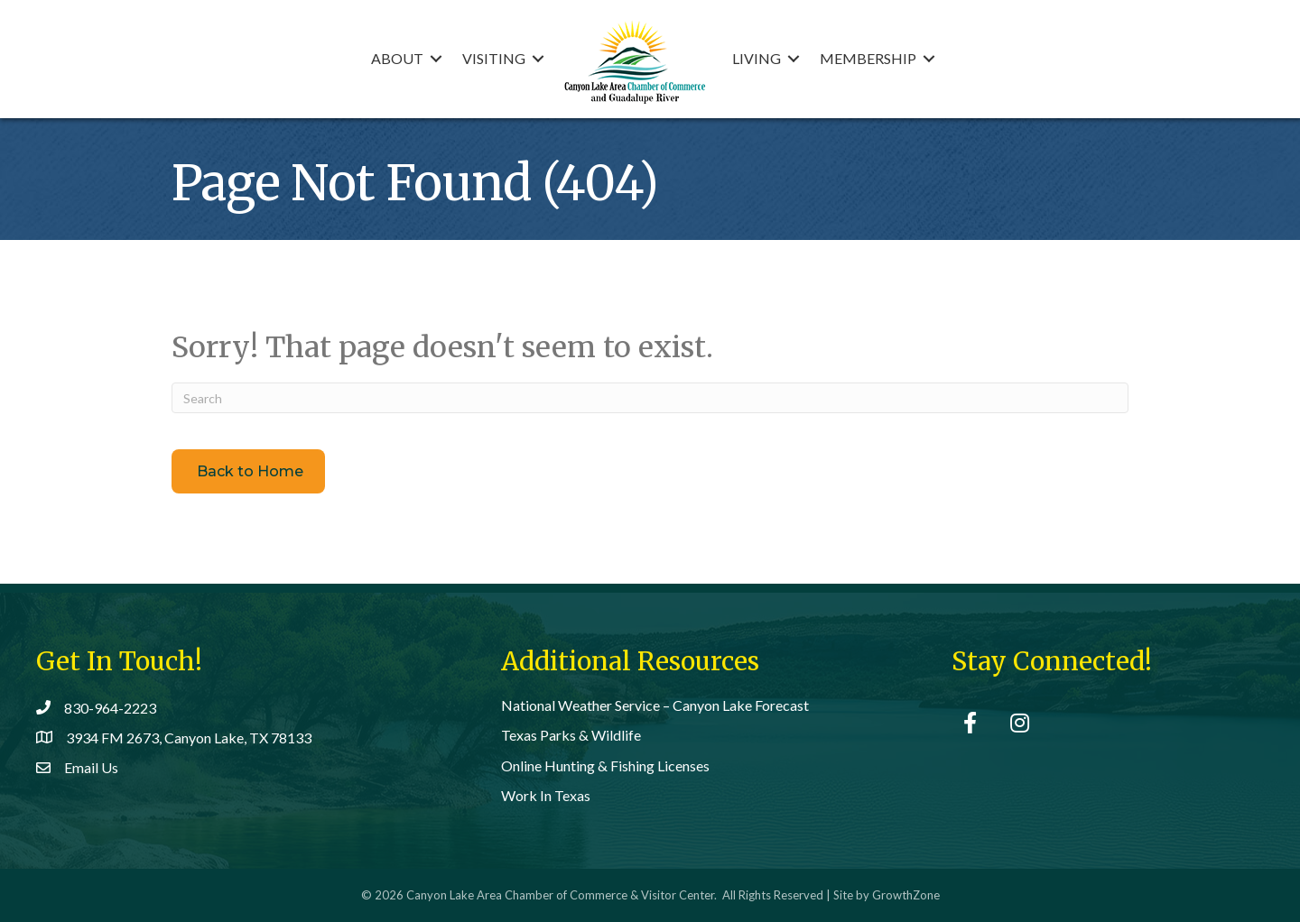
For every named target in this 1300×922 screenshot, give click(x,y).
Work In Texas (545, 795)
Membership (868, 58)
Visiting (493, 58)
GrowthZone (906, 895)
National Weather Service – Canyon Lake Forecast (655, 705)
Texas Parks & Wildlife (571, 734)
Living (756, 58)
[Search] (650, 398)
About (397, 58)
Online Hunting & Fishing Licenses (605, 765)
